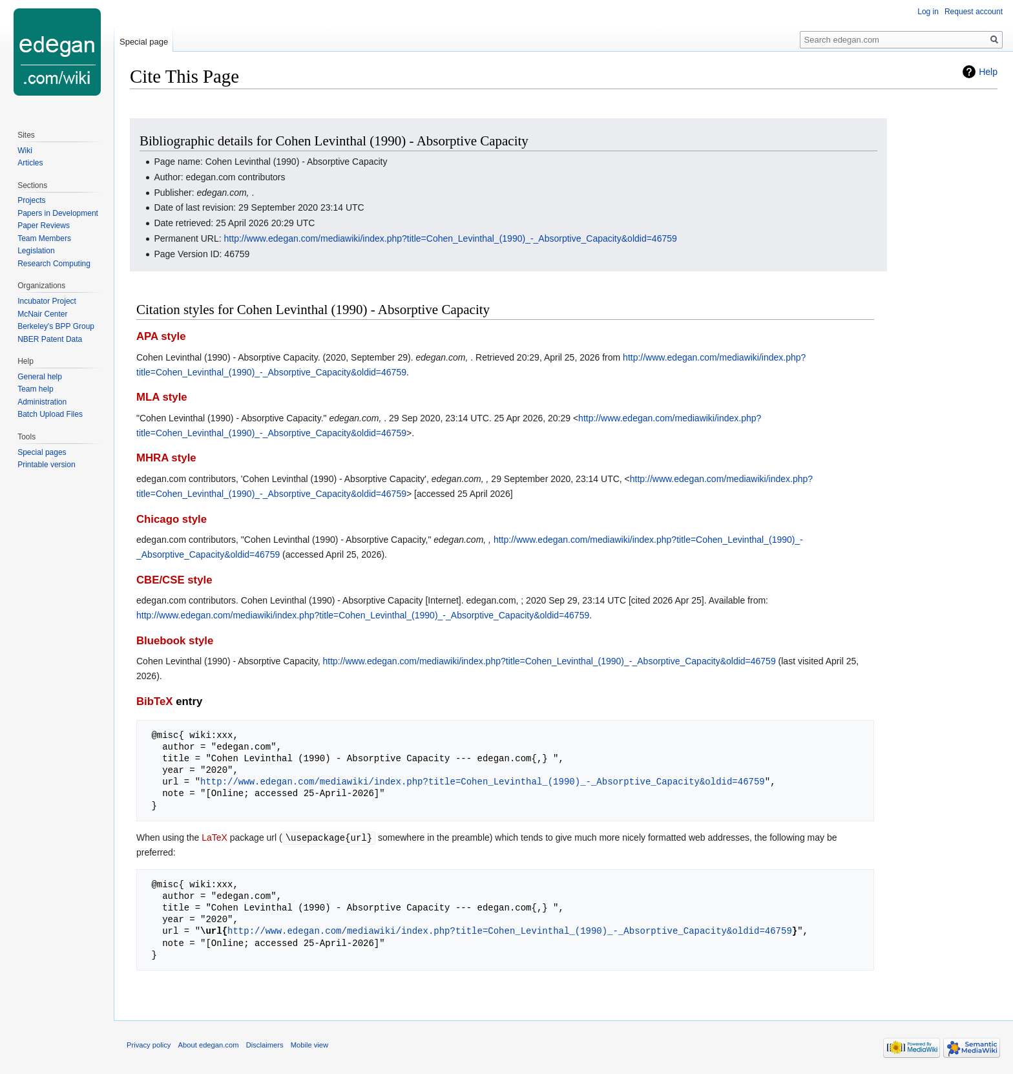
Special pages (41, 452)
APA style (160, 336)
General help (39, 376)
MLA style (161, 397)
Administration (42, 401)
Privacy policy (149, 1044)
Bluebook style (174, 641)
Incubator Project (46, 301)
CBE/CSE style (174, 580)
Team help (35, 389)
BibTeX (154, 701)
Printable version (46, 464)
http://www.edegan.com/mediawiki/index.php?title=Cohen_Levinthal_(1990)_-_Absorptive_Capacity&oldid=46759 (450, 238)
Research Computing (53, 263)
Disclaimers (265, 1044)
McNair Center (42, 314)
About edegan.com (208, 1044)
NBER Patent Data (49, 339)
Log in (928, 11)
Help (988, 72)
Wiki (24, 150)
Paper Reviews (43, 225)
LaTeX (214, 837)
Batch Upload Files (50, 414)
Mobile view (309, 1044)
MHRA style (166, 458)
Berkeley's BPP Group (55, 326)
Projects (31, 200)
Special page (144, 42)
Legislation (35, 250)
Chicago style (171, 519)
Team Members (44, 238)
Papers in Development (57, 213)
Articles (30, 162)
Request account (974, 11)
